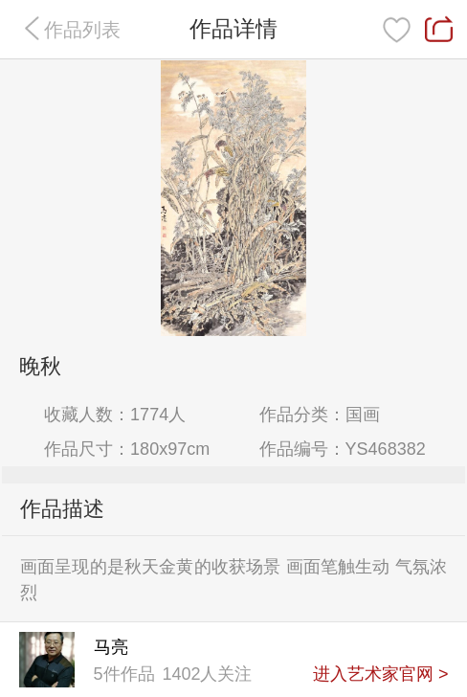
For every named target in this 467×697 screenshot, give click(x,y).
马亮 (111, 647)
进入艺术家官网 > (381, 674)
